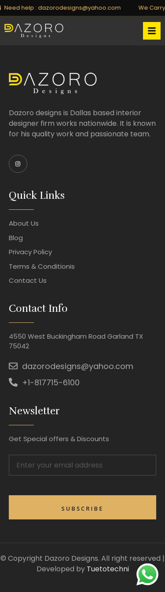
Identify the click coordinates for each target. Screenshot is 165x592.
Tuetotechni (108, 569)
